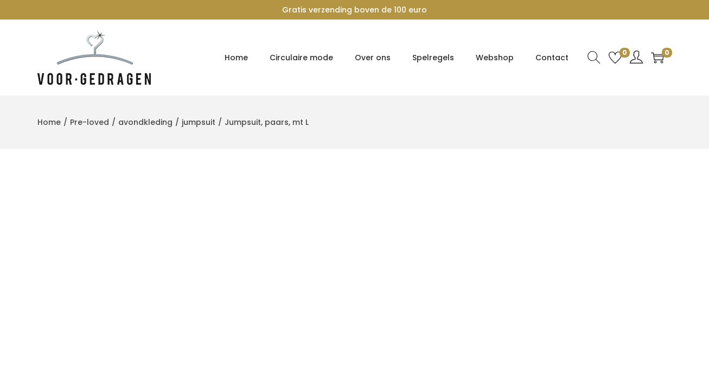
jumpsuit (198, 122)
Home (49, 122)
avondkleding (145, 122)
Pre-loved (89, 122)
